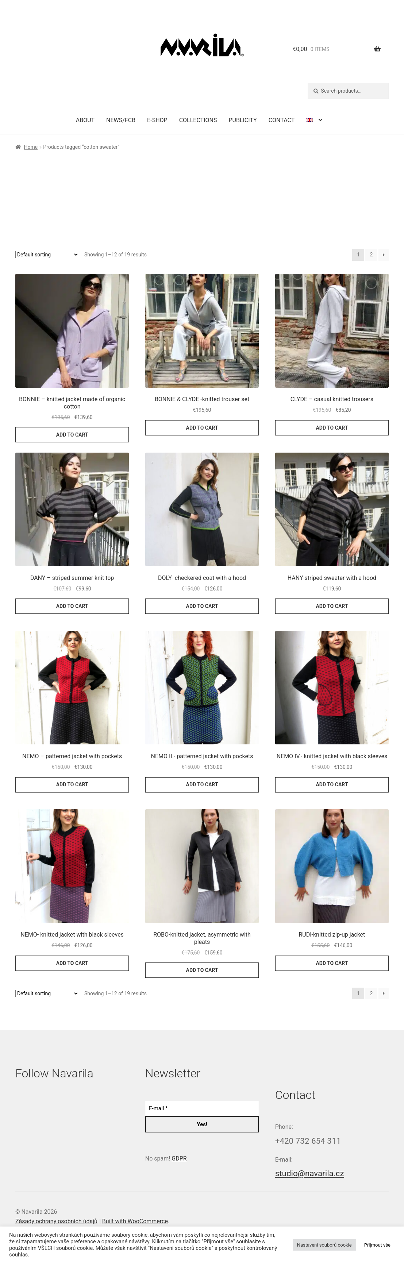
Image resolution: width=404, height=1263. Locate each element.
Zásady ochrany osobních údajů (56, 1221)
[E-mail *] (202, 1108)
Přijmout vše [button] (377, 1245)
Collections (198, 120)
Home (31, 147)
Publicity (242, 120)
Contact (282, 120)
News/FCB (120, 120)
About (85, 120)
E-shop (157, 120)
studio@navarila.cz (309, 1173)
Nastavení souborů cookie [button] (324, 1245)
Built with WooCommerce (135, 1221)
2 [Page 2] (371, 254)
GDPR (179, 1158)
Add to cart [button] (72, 435)
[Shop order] (47, 254)
